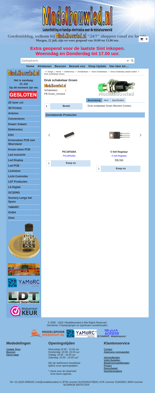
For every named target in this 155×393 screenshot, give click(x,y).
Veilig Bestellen (112, 360)
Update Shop (13, 349)
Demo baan (12, 355)
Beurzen (10, 352)
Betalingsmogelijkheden (116, 363)
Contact (108, 349)
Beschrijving (94, 100)
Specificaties (118, 100)
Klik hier (119, 160)
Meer (106, 100)
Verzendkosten (112, 357)
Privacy (108, 365)
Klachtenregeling (113, 371)
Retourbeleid (111, 368)
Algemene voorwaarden (116, 352)
